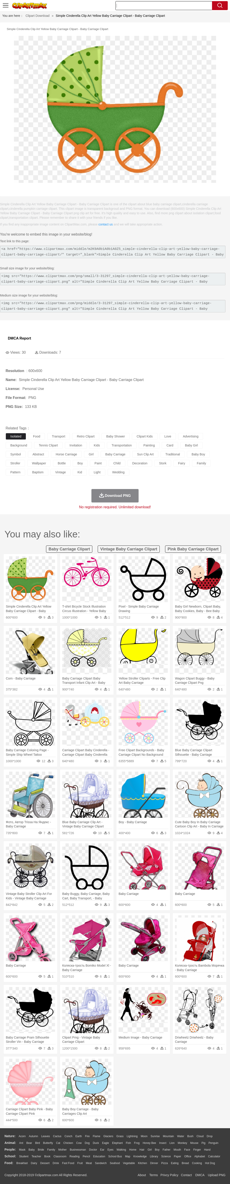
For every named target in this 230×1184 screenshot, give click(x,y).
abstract (38, 454)
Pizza (164, 1163)
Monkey (182, 1143)
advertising (190, 436)
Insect (162, 1143)
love (167, 436)
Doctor (93, 1149)
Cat (58, 1143)
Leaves (45, 1136)
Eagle (105, 1143)
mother (62, 1149)
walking (121, 1149)
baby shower (115, 436)
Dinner (154, 1163)
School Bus (115, 1156)
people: (10, 1149)
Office (187, 1156)
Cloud (200, 1136)
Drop (209, 1136)
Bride (41, 1149)
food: (8, 1163)
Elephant (117, 1143)
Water (180, 1136)
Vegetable (129, 1163)
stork (162, 463)
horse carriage (66, 454)
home (132, 1149)
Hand (207, 1149)
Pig (203, 1143)
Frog (137, 1143)
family (201, 463)
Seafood (115, 1163)
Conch (68, 1136)
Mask (22, 1149)
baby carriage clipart (69, 549)
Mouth (177, 1149)
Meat (89, 1163)
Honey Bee (149, 1143)
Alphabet (199, 1156)
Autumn (33, 1136)
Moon (144, 1136)
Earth (78, 1136)
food (36, 436)
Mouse (194, 1143)
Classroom (59, 1156)
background (18, 445)
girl (91, 454)
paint (98, 463)
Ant (21, 1143)
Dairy (34, 1163)
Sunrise (155, 1136)
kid (79, 472)
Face (187, 1149)
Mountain (168, 1136)
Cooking (197, 1163)
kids (97, 445)
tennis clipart (48, 445)
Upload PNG (217, 1175)
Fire (87, 1136)
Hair (141, 1149)
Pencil (86, 1156)
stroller (15, 463)
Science (166, 1156)
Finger (197, 1149)
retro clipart (86, 436)
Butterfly (48, 1143)
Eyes (110, 1149)
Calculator (214, 1156)
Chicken (68, 1143)
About (142, 1175)
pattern (15, 472)
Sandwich (101, 1163)
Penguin (213, 1143)
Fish (128, 1143)
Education (99, 1156)
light (97, 472)
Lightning (132, 1136)
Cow (79, 1143)
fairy (181, 463)
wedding (118, 472)
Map (127, 1156)
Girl (150, 1149)
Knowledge (140, 1156)
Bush (190, 1136)
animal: (10, 1143)
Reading (75, 1156)
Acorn (22, 1136)
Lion (172, 1143)
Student (23, 1156)
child (117, 463)
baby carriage (115, 454)
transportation (122, 445)
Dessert (44, 1163)
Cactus (57, 1136)
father (166, 1149)
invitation (76, 445)
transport (58, 436)
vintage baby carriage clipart (128, 549)
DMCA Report (19, 338)
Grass (120, 1136)
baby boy (198, 454)
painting (149, 445)
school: (10, 1156)
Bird (37, 1143)
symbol (15, 454)
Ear (102, 1149)
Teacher (36, 1156)
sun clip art (145, 454)
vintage (60, 472)
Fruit (80, 1163)
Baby (32, 1149)
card (169, 445)
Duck (96, 1143)
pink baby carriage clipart (193, 549)
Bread (185, 1163)
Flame (96, 1136)
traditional (172, 454)
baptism (38, 472)
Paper (177, 1156)
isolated (15, 436)
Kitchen (142, 1163)
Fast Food (68, 1163)
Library (154, 1156)
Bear (29, 1143)
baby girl (191, 445)
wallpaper (39, 463)
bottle (62, 463)
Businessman (78, 1149)
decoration (140, 463)
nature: (9, 1136)
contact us (105, 224)
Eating (175, 1163)
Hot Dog (210, 1163)
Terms (153, 1175)
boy (80, 463)
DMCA (199, 1175)
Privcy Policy (169, 1175)
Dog (87, 1143)
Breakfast (22, 1163)
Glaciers (108, 1136)
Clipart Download (38, 15)
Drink (56, 1163)
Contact (186, 1175)
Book (47, 1156)
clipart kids (145, 436)
